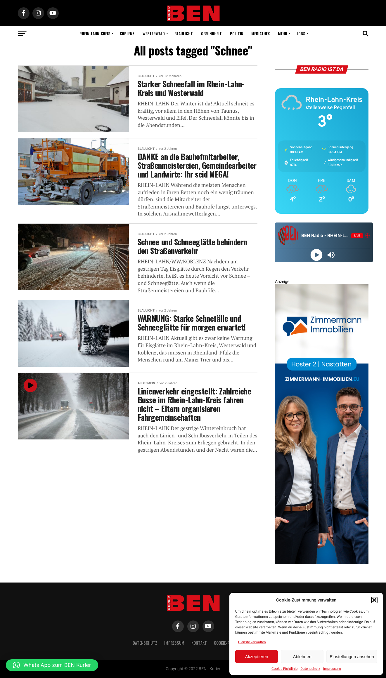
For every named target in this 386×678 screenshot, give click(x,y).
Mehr (282, 33)
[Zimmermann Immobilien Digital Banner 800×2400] (321, 562)
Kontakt (199, 643)
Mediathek (260, 33)
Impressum (332, 669)
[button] (374, 600)
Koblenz (127, 33)
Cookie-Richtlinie (284, 669)
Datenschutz (310, 669)
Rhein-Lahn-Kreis (94, 33)
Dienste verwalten (252, 642)
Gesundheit (211, 33)
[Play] (316, 254)
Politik (236, 33)
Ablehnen (302, 656)
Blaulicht (183, 33)
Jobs (301, 33)
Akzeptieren (256, 656)
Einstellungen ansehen (352, 656)
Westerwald (154, 33)
